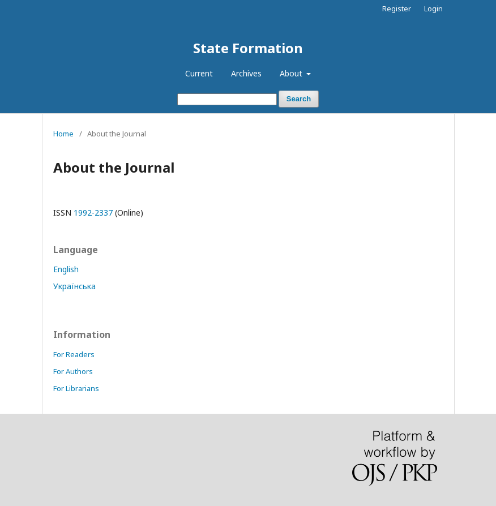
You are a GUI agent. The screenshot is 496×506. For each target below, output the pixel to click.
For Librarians (76, 388)
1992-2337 (93, 212)
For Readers (74, 354)
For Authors (73, 371)
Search (299, 99)
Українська (74, 286)
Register (396, 8)
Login (433, 8)
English (66, 269)
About (292, 73)
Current (199, 73)
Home (63, 133)
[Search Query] (227, 99)
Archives (246, 73)
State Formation (248, 47)
